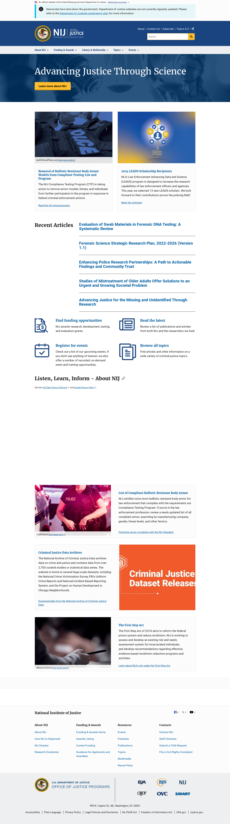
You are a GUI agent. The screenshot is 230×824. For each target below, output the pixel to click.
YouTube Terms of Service (56, 387)
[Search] (167, 36)
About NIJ (40, 732)
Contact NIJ (166, 732)
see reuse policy (66, 160)
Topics (122, 752)
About (141, 28)
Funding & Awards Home (91, 732)
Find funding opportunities (43, 326)
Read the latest (127, 326)
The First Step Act (131, 625)
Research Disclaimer (47, 752)
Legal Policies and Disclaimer (101, 812)
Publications (125, 745)
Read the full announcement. (54, 205)
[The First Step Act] (73, 642)
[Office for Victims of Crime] (162, 793)
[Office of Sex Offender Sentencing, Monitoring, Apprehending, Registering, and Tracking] (182, 793)
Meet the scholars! (131, 202)
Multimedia (124, 758)
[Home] (69, 33)
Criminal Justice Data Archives (60, 552)
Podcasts (123, 738)
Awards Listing (85, 738)
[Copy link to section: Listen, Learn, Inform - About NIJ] (122, 378)
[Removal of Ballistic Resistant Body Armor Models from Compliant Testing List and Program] (73, 137)
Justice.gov (196, 812)
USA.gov (181, 812)
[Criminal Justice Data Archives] (157, 577)
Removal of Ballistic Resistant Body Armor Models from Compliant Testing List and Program (68, 174)
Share (193, 29)
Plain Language (52, 812)
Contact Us (153, 28)
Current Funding (85, 745)
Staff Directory (168, 738)
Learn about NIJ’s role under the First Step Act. (145, 665)
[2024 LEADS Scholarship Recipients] (156, 137)
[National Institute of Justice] (182, 781)
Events (122, 732)
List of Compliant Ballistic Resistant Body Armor (153, 493)
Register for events (43, 351)
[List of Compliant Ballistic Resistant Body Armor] (73, 510)
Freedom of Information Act (156, 812)
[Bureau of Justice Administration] (142, 780)
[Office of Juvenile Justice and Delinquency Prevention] (142, 794)
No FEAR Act (129, 812)
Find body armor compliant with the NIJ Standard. (146, 532)
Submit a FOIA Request (173, 745)
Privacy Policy (73, 812)
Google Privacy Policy (85, 387)
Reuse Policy (125, 765)
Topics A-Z (183, 28)
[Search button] (191, 36)
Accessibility (32, 812)
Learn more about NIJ (53, 86)
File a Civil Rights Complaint (175, 752)
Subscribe (168, 28)
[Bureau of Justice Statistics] (162, 784)
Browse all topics (127, 351)
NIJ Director (42, 745)
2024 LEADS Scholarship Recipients (146, 171)
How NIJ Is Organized (47, 738)
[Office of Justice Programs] (43, 33)
